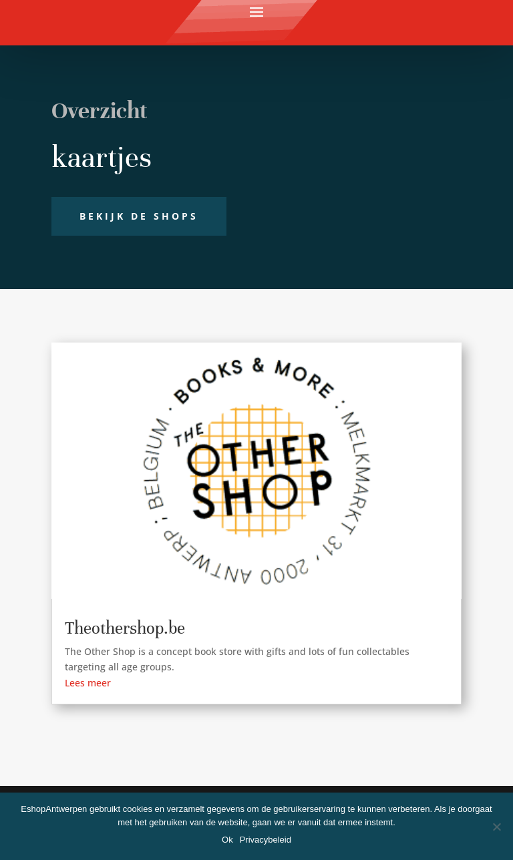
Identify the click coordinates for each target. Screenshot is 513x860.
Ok (227, 840)
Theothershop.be (125, 628)
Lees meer (88, 682)
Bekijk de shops (138, 216)
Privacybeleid (265, 840)
